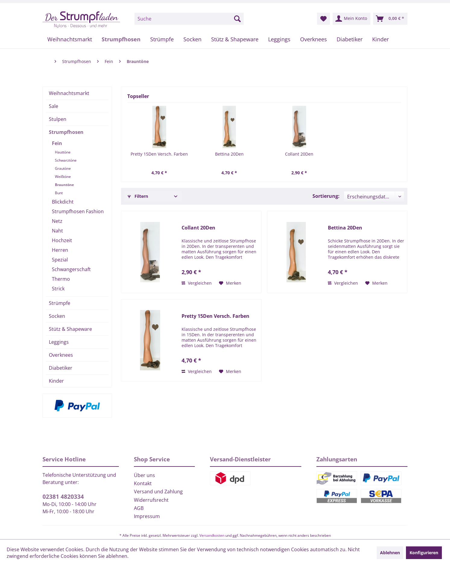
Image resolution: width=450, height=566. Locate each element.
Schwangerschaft (71, 269)
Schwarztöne (66, 160)
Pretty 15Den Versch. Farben (159, 154)
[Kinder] (380, 39)
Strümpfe (59, 303)
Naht (57, 230)
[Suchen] (237, 19)
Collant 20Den (299, 154)
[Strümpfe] (162, 39)
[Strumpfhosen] (121, 39)
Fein (57, 143)
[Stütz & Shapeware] (234, 39)
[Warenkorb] (390, 19)
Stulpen (57, 119)
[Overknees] (313, 39)
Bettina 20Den (229, 154)
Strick (58, 288)
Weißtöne (63, 176)
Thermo (61, 279)
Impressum (147, 516)
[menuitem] (189, 19)
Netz (57, 221)
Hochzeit (62, 240)
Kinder (56, 381)
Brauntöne (64, 184)
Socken (57, 316)
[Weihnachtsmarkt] (70, 39)
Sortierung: (326, 196)
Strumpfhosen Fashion (78, 211)
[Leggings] (279, 39)
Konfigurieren (424, 552)
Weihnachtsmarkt (69, 93)
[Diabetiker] (349, 39)
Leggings (59, 342)
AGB (139, 508)
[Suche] (189, 19)
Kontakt (143, 483)
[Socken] (192, 39)
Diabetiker (60, 368)
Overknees (61, 355)
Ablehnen (390, 552)
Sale (53, 106)
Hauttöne (63, 152)
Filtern (138, 196)
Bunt (59, 192)
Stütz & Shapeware (70, 329)
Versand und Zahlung (158, 491)
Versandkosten (211, 535)
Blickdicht (63, 201)
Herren (60, 250)
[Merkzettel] (323, 19)
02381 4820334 (63, 497)
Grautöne (63, 168)
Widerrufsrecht (151, 500)
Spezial (60, 259)
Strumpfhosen (66, 132)
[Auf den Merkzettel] (230, 283)
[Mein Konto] (351, 19)
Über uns (144, 475)
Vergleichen (197, 283)
